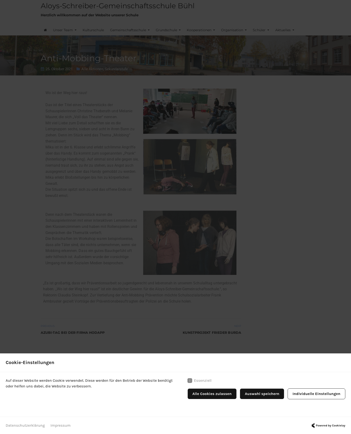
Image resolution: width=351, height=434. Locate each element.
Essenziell (199, 380)
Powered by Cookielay (327, 425)
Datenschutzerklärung (25, 425)
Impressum (60, 425)
